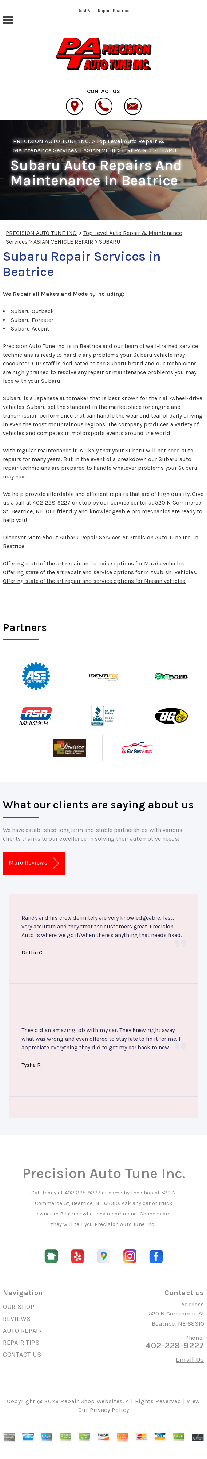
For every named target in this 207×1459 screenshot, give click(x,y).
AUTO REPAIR (22, 1331)
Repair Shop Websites (91, 1401)
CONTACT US (22, 1355)
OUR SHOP (19, 1307)
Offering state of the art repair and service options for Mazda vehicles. (94, 563)
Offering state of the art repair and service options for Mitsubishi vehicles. (100, 572)
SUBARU (164, 150)
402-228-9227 (52, 502)
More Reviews (34, 863)
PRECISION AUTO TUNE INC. (51, 141)
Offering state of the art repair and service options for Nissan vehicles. (94, 580)
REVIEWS (17, 1319)
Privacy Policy (109, 1409)
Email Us (190, 1359)
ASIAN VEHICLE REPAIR (115, 150)
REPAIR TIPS (21, 1343)
